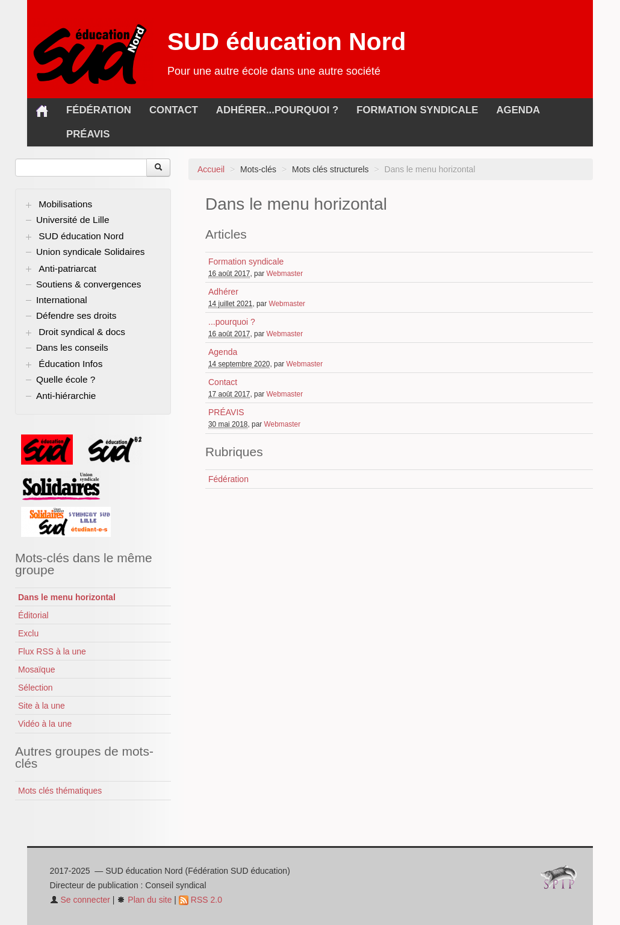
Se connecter (80, 900)
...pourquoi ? (302, 110)
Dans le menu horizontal (67, 597)
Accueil (211, 169)
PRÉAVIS (88, 134)
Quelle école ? (65, 379)
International (61, 300)
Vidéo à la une (45, 724)
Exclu (28, 633)
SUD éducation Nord (286, 41)
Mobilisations (65, 204)
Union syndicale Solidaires (90, 251)
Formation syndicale (417, 110)
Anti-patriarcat (67, 268)
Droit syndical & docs (82, 332)
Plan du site (144, 900)
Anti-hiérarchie (66, 395)
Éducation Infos (70, 364)
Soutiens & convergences (88, 284)
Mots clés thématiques (60, 790)
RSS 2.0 (200, 900)
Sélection (35, 687)
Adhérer (241, 110)
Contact (173, 110)
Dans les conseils (72, 347)
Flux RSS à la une (52, 651)
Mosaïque (36, 669)
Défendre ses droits (76, 315)
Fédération (98, 110)
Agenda (518, 110)
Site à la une (41, 705)
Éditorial (33, 615)
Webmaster (285, 273)
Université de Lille (72, 220)
